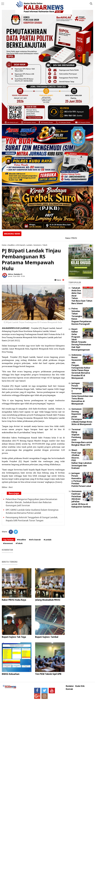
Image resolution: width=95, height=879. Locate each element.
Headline (11, 245)
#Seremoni (8, 543)
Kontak (69, 689)
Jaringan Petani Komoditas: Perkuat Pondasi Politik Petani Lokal (81, 479)
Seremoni (37, 245)
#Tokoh (19, 543)
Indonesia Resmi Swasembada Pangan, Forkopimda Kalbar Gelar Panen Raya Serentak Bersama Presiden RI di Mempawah (80, 366)
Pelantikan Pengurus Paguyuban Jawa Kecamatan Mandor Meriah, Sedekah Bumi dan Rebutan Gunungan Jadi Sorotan (31, 502)
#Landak (47, 539)
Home (4, 245)
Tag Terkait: (8, 539)
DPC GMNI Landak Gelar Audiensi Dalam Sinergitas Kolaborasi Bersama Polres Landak (32, 511)
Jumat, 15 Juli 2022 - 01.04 (16, 276)
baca (58, 280)
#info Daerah (35, 539)
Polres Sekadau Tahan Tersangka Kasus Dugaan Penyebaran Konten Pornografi (81, 316)
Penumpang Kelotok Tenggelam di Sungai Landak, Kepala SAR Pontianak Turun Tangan (32, 519)
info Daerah (20, 245)
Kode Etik (80, 686)
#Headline (21, 539)
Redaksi (70, 686)
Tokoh (44, 245)
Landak (29, 245)
